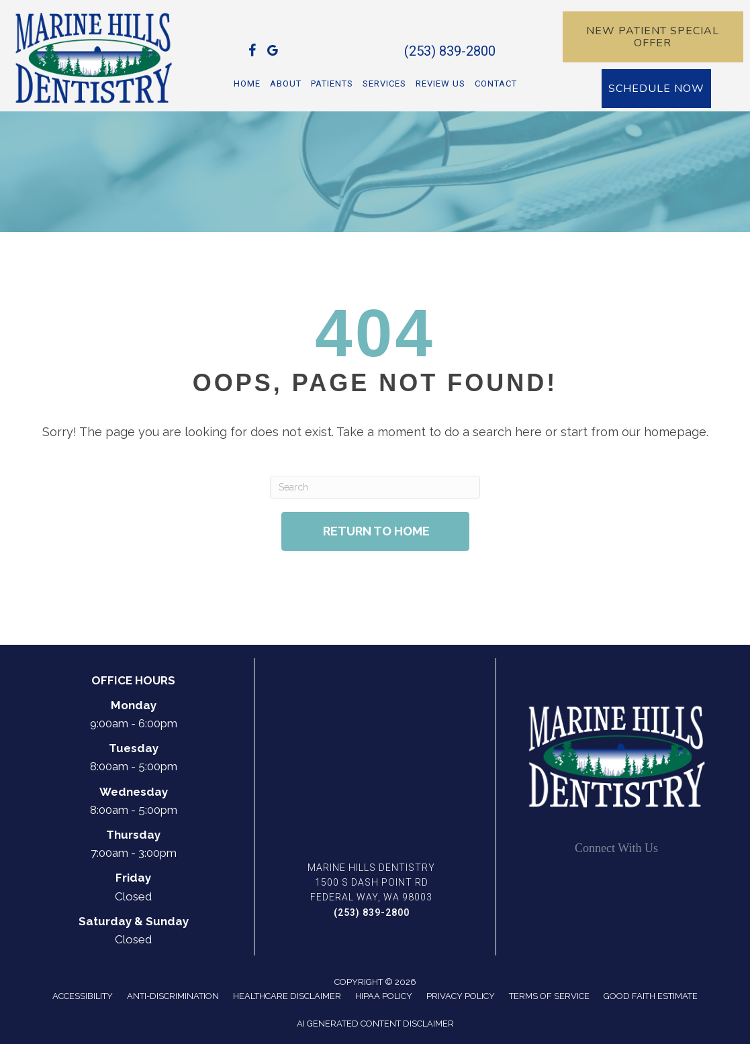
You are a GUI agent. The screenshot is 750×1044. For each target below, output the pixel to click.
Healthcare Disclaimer (287, 996)
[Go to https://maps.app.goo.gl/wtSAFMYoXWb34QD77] (272, 53)
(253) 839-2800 (450, 51)
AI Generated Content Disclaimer (375, 1024)
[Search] (375, 487)
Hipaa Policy (383, 996)
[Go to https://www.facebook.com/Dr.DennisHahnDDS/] (252, 53)
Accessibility (82, 996)
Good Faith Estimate (651, 996)
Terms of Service (549, 996)
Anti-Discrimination (173, 996)
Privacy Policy (460, 996)
